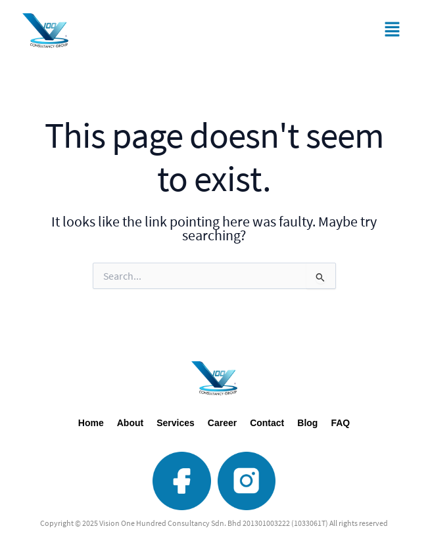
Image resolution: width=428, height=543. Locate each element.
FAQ (340, 423)
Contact (267, 423)
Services (175, 423)
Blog (307, 423)
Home (91, 423)
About (130, 423)
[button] (392, 30)
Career (222, 423)
